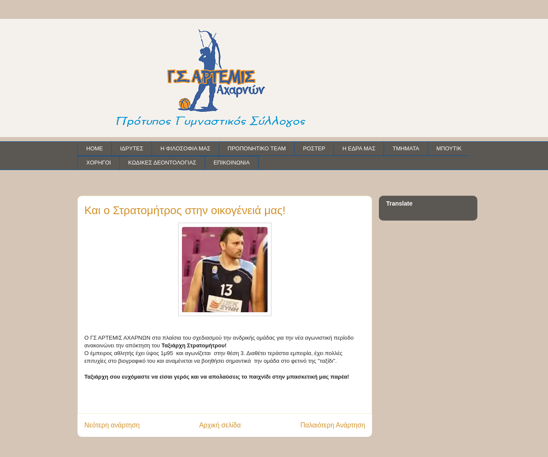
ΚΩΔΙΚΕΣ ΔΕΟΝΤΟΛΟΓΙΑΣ (162, 162)
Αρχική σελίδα (220, 425)
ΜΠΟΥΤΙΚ (449, 148)
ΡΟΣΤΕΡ (314, 148)
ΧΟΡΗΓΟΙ (98, 162)
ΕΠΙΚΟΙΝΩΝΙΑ (232, 162)
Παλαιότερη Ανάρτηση (332, 425)
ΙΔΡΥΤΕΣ (131, 148)
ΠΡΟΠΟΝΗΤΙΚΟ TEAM (257, 148)
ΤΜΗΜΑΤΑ (406, 148)
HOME (94, 148)
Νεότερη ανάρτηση (112, 425)
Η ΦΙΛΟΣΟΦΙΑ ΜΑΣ (186, 148)
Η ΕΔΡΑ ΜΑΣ (358, 148)
